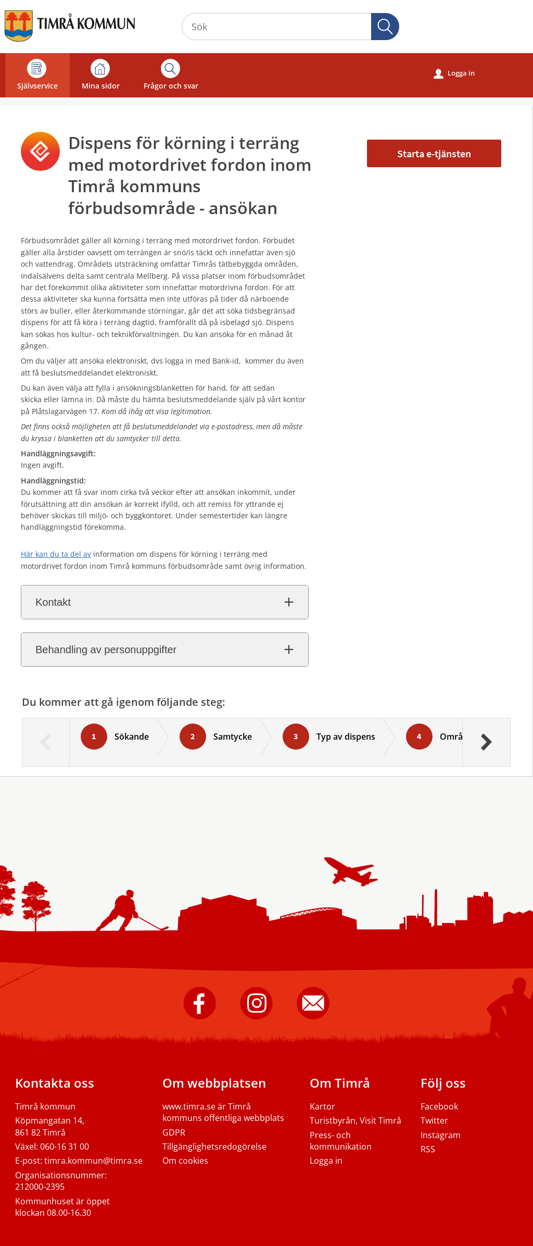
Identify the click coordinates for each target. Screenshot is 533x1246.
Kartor (322, 1106)
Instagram (441, 1135)
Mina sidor (101, 75)
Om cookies (185, 1160)
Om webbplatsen (214, 1082)
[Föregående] (46, 742)
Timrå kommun (45, 1106)
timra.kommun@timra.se (93, 1160)
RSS (428, 1149)
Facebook (439, 1106)
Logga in (454, 73)
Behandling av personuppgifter (105, 649)
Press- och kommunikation (341, 1140)
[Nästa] (486, 742)
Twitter (434, 1120)
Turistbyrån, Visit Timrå (355, 1120)
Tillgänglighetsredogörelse (214, 1146)
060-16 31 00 (64, 1146)
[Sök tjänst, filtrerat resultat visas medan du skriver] (290, 26)
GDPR (173, 1132)
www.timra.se (188, 1106)
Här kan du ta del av (56, 554)
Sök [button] (385, 26)
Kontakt (53, 602)
